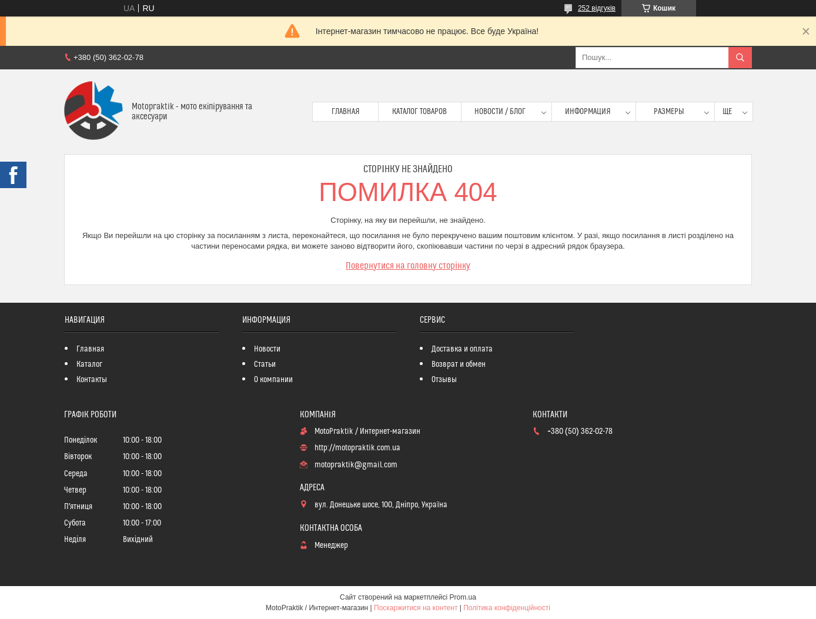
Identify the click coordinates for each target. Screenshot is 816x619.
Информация (588, 111)
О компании (273, 379)
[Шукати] (740, 57)
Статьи (265, 364)
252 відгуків (597, 8)
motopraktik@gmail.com (356, 465)
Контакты (91, 379)
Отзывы (444, 379)
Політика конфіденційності (506, 608)
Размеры (669, 111)
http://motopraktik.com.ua (357, 448)
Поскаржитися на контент (415, 608)
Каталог (89, 364)
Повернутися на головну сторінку (408, 265)
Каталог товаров (419, 111)
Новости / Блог (500, 111)
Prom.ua (463, 597)
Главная (346, 111)
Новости (267, 349)
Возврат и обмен (459, 364)
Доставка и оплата (462, 349)
